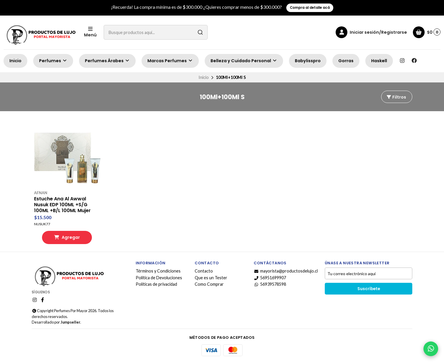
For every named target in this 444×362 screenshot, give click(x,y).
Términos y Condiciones (158, 271)
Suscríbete (368, 289)
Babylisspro (308, 61)
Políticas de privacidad (156, 284)
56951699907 (270, 278)
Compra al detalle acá (310, 7)
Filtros (396, 97)
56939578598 (270, 284)
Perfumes (53, 61)
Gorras (346, 61)
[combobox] (156, 32)
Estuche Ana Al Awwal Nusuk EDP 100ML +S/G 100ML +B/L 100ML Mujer (62, 205)
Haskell (379, 61)
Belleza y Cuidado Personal (244, 61)
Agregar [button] (67, 237)
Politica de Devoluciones (159, 278)
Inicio (15, 61)
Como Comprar (209, 284)
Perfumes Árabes (107, 61)
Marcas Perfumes (170, 61)
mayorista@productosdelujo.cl (286, 271)
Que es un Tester (211, 278)
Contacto (204, 271)
